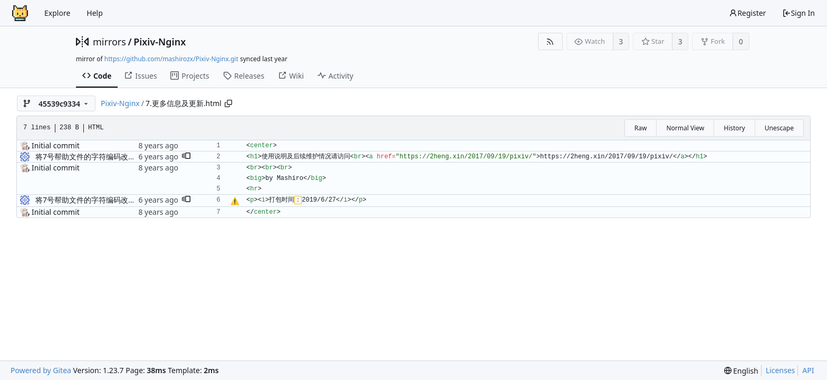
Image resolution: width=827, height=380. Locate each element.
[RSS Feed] (550, 41)
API (808, 370)
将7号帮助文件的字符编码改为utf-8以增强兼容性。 (119, 156)
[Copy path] (228, 103)
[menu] (741, 371)
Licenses (780, 370)
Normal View (685, 128)
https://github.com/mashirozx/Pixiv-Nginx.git (171, 58)
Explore (57, 13)
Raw (640, 128)
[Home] (20, 13)
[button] (186, 156)
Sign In (798, 13)
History (734, 128)
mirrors (109, 41)
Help (94, 13)
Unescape (779, 128)
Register (747, 13)
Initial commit (56, 145)
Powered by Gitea (41, 370)
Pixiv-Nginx (159, 41)
